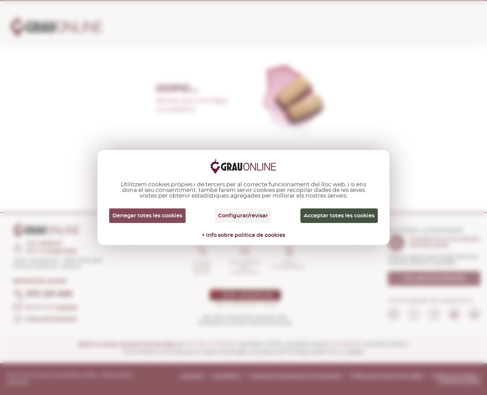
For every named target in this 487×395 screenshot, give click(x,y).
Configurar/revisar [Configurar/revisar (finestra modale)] (243, 215)
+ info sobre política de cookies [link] (243, 235)
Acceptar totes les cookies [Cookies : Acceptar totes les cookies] (339, 215)
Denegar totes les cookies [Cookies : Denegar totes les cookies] (147, 215)
